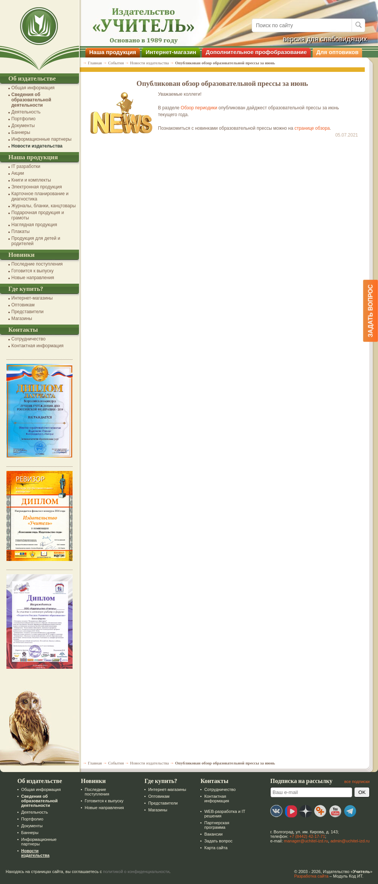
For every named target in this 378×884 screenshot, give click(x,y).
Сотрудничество (28, 339)
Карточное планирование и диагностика (39, 196)
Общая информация (32, 87)
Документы (23, 125)
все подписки (357, 781)
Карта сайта (215, 847)
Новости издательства (36, 146)
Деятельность (25, 112)
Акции (17, 173)
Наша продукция (112, 52)
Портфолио (23, 118)
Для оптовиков (337, 52)
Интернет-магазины (32, 298)
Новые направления (32, 277)
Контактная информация (37, 345)
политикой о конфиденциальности (136, 871)
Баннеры (20, 132)
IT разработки (25, 166)
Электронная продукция (36, 187)
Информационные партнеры (41, 139)
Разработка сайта (311, 876)
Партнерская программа (216, 825)
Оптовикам (22, 305)
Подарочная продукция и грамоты (37, 215)
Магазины (21, 318)
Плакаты (20, 231)
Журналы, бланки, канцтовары (43, 205)
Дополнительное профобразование (256, 52)
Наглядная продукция (34, 224)
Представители (27, 311)
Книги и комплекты (31, 180)
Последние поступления (37, 264)
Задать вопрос (218, 841)
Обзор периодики (199, 107)
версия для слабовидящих (325, 39)
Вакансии (213, 834)
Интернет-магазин (171, 52)
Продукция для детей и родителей (35, 241)
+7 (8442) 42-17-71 (307, 836)
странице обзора (312, 128)
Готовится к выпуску (32, 270)
